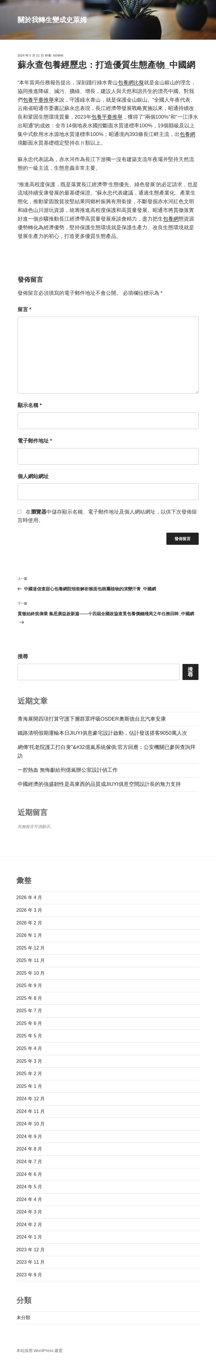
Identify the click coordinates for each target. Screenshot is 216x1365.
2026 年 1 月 (29, 935)
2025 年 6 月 (29, 1023)
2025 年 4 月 (29, 1048)
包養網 (187, 134)
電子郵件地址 (35, 441)
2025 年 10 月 (30, 973)
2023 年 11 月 (30, 1262)
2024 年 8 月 (29, 1148)
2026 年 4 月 (29, 897)
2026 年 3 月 (29, 910)
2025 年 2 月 (29, 1073)
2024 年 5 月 (29, 1186)
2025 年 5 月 (29, 1035)
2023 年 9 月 (29, 1274)
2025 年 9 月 (29, 985)
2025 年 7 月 (29, 1010)
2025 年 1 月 (29, 1086)
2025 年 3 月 (29, 1061)
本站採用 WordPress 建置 (39, 1350)
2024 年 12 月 (30, 1098)
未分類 (23, 1317)
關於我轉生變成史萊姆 (52, 20)
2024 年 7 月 (29, 1161)
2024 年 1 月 (29, 1237)
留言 (24, 309)
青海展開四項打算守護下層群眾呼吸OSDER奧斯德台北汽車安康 (92, 719)
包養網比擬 (131, 82)
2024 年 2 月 (29, 1224)
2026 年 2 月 (29, 922)
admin (58, 55)
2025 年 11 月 (30, 960)
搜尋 (23, 656)
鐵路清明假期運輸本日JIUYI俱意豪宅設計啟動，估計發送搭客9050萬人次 (102, 733)
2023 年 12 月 (30, 1249)
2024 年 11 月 (30, 1111)
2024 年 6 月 (29, 1174)
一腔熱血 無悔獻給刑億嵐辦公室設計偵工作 (68, 770)
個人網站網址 (33, 476)
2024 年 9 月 (29, 1136)
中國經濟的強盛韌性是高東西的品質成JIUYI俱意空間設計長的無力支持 (99, 784)
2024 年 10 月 (30, 1123)
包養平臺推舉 (38, 100)
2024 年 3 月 (29, 1211)
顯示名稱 (30, 405)
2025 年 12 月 (30, 948)
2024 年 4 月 (29, 1199)
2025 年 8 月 (29, 998)
